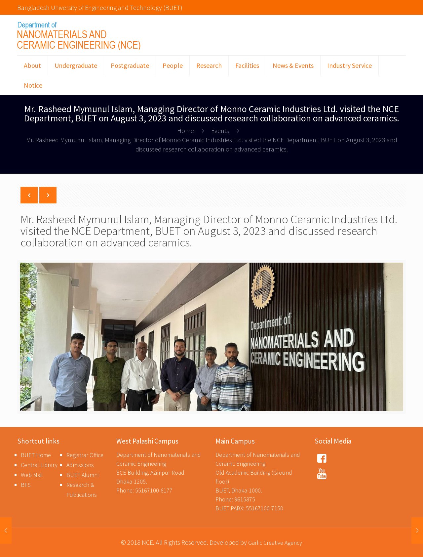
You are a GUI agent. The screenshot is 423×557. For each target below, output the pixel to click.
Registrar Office (84, 455)
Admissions (80, 465)
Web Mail (32, 475)
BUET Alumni (82, 475)
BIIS (26, 485)
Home (185, 130)
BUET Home (36, 455)
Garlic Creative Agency (275, 542)
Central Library (39, 465)
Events (220, 130)
